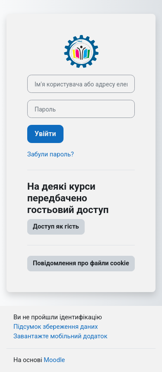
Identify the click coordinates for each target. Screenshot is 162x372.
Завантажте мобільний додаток (60, 336)
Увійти (45, 134)
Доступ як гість (56, 226)
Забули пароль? (50, 154)
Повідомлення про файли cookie (81, 263)
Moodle (54, 360)
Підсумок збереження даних (55, 327)
